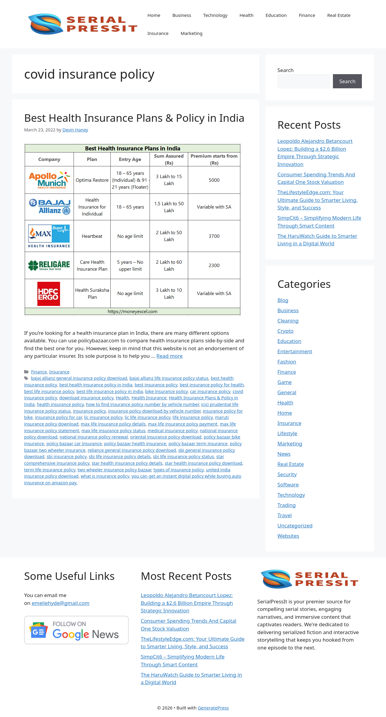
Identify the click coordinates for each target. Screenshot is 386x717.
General (286, 392)
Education (276, 15)
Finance (307, 15)
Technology (215, 15)
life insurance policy (192, 417)
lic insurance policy (103, 417)
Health (246, 15)
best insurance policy (156, 385)
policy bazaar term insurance (198, 443)
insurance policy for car (58, 417)
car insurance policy (210, 391)
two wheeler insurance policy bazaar (114, 470)
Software (288, 484)
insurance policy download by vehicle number (154, 411)
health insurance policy (60, 404)
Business (181, 15)
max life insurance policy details (113, 424)
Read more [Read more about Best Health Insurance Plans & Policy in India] (170, 355)
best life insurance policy (49, 391)
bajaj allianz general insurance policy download (79, 378)
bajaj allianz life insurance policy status (168, 378)
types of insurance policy (178, 470)
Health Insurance (148, 398)
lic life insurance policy (147, 417)
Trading (286, 505)
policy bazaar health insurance (135, 443)
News (284, 453)
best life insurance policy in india (110, 391)
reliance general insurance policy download (132, 450)
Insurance (158, 33)
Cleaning (288, 320)
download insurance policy (86, 398)
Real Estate (338, 15)
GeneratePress (213, 708)
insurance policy (89, 411)
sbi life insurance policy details (119, 456)
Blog (282, 300)
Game (284, 382)
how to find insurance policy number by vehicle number (142, 404)
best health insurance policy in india (95, 385)
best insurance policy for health (212, 385)
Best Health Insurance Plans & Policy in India (134, 118)
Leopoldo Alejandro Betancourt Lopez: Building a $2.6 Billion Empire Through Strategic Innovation (187, 603)
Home (153, 15)
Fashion (286, 361)
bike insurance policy (166, 391)
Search (285, 70)
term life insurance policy (49, 470)
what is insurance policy (105, 476)
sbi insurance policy (67, 456)
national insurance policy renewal (94, 437)
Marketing (191, 33)
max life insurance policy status (113, 430)
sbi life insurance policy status (183, 456)
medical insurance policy (172, 430)
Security (287, 474)
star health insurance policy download (203, 463)
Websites (288, 535)
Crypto (285, 330)
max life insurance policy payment (183, 424)
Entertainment (294, 351)
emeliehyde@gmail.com (61, 602)
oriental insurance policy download (165, 437)
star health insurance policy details (127, 463)
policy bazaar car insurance (74, 443)
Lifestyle (287, 433)
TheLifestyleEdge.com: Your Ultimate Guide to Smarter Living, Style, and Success (317, 200)
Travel (284, 515)
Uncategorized (295, 525)
